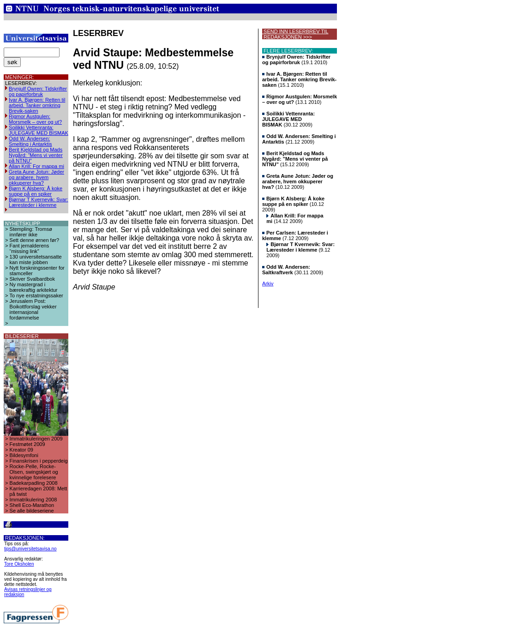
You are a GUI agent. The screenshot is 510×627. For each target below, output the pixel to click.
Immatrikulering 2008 (33, 499)
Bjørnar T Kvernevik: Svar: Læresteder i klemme (38, 202)
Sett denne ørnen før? (35, 240)
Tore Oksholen (19, 564)
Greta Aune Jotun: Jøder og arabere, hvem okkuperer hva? (36, 177)
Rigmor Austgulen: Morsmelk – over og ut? (35, 119)
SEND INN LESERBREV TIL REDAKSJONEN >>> (295, 34)
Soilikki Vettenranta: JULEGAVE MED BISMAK (38, 130)
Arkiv (267, 283)
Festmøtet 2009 (27, 444)
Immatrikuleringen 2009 (36, 438)
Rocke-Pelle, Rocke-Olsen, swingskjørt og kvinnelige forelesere (34, 472)
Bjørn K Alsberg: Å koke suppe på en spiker (35, 191)
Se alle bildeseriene (32, 510)
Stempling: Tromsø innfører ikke (31, 231)
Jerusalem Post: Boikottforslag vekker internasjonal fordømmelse (33, 309)
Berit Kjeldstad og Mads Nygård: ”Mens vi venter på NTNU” (36, 155)
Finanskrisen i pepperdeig (39, 461)
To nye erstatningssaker (36, 295)
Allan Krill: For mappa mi (36, 166)
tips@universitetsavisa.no (30, 548)
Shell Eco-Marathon (32, 505)
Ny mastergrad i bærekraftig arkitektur (34, 287)
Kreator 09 (21, 449)
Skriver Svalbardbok (32, 279)
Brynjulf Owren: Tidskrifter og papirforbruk (38, 91)
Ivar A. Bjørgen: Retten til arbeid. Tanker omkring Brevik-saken (37, 105)
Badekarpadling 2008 (34, 483)
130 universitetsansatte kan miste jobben (36, 259)
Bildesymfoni (24, 455)
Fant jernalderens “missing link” (29, 248)
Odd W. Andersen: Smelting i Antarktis (30, 141)
